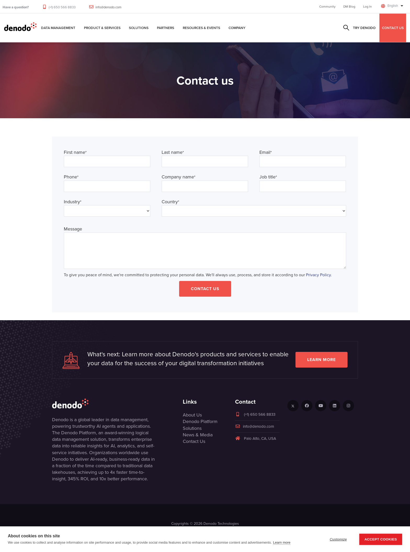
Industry (72, 202)
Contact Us (205, 289)
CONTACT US (393, 27)
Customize (338, 539)
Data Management (58, 27)
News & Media (198, 434)
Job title (268, 177)
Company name (178, 177)
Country (170, 202)
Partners (165, 27)
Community (327, 6)
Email (265, 152)
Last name (173, 152)
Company (237, 27)
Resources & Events (201, 27)
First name (75, 152)
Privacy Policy (318, 275)
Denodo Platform (200, 421)
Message (73, 229)
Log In (367, 6)
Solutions (139, 27)
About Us (192, 415)
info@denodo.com (108, 7)
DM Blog (349, 6)
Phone (71, 177)
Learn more (321, 360)
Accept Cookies (381, 539)
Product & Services (102, 27)
